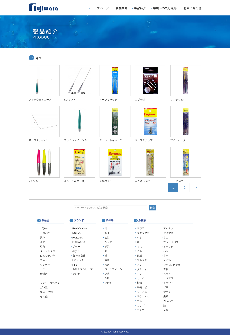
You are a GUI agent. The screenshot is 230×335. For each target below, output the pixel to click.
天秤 (42, 237)
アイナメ (168, 228)
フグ (139, 273)
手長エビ (142, 287)
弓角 (42, 246)
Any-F (75, 251)
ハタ (139, 237)
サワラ (140, 228)
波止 (107, 232)
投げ (107, 264)
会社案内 (121, 8)
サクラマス (143, 232)
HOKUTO (77, 237)
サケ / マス (143, 296)
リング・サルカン (50, 282)
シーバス (142, 291)
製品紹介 (140, 8)
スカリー (45, 260)
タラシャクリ (47, 251)
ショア (108, 242)
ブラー (44, 228)
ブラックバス (170, 242)
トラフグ (168, 246)
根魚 (139, 282)
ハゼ (165, 251)
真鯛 (139, 255)
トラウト (168, 282)
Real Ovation (79, 228)
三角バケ (45, 232)
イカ (139, 251)
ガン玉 (44, 287)
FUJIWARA (78, 242)
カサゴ (140, 305)
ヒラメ (167, 273)
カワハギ (168, 300)
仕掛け (44, 273)
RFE (74, 264)
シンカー (45, 264)
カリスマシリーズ (82, 269)
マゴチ (167, 291)
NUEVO (76, 232)
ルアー (44, 242)
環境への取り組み (165, 8)
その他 (44, 296)
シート (44, 278)
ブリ (165, 287)
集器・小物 (46, 291)
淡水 (107, 260)
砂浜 (107, 246)
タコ (165, 237)
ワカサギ (142, 260)
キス (139, 300)
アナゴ (140, 310)
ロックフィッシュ (115, 269)
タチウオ (142, 269)
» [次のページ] (196, 187)
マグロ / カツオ (172, 264)
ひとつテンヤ (47, 255)
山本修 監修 (79, 255)
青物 (165, 269)
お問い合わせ (192, 8)
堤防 (107, 273)
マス (139, 246)
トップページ (100, 8)
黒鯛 (165, 296)
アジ (139, 264)
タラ (165, 255)
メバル (167, 260)
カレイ (140, 278)
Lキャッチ (78, 260)
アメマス (168, 232)
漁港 (107, 237)
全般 (107, 278)
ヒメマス (168, 278)
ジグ (42, 269)
